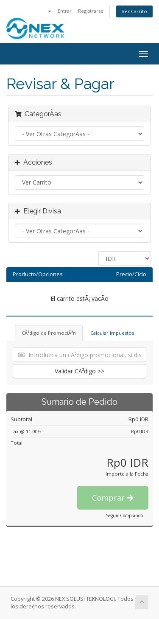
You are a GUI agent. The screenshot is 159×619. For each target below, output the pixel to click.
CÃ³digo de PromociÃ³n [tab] (49, 333)
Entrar (65, 11)
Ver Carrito (134, 11)
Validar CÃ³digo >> (79, 371)
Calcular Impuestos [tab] (112, 333)
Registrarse (90, 11)
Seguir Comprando (124, 515)
